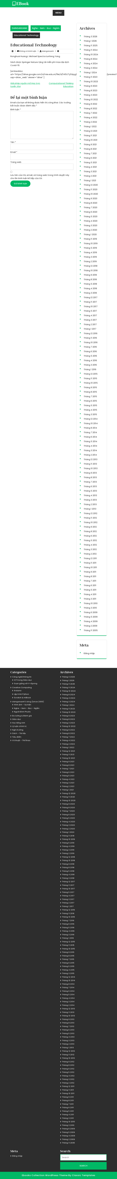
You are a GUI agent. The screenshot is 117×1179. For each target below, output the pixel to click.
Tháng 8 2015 (90, 391)
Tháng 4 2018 (90, 288)
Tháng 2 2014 (90, 454)
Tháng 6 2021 (90, 157)
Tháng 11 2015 (90, 378)
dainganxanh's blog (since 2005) (28, 701)
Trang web (15, 162)
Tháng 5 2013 (90, 490)
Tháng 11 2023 (90, 76)
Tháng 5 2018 (90, 283)
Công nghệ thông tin (22, 677)
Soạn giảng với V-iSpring (25, 683)
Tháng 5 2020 (90, 216)
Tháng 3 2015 (90, 414)
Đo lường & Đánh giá (22, 715)
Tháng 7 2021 (90, 153)
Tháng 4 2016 (90, 360)
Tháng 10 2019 (91, 243)
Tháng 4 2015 (90, 409)
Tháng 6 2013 (90, 486)
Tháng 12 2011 (90, 558)
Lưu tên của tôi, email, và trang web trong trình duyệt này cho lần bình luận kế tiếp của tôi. (39, 177)
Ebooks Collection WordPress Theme (45, 1175)
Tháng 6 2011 (90, 585)
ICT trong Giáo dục (23, 680)
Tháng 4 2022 (90, 117)
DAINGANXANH (19, 28)
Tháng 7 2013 (90, 481)
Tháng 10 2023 (91, 81)
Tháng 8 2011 (90, 576)
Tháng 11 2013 (90, 463)
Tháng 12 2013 (90, 459)
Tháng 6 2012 (90, 535)
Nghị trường (17, 730)
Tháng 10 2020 (91, 193)
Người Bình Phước (22, 711)
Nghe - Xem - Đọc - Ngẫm (45, 28)
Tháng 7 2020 (90, 207)
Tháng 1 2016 (90, 369)
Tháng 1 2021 (90, 180)
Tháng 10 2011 (90, 567)
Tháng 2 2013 (90, 504)
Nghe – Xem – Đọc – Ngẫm (27, 708)
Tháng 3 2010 (90, 607)
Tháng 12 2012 (90, 513)
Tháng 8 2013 (90, 477)
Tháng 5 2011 (90, 589)
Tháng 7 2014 (90, 432)
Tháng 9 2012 (90, 526)
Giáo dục (16, 719)
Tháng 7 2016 (90, 346)
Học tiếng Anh (18, 722)
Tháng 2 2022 (90, 121)
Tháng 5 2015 (90, 405)
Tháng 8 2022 (90, 108)
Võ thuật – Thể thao (21, 740)
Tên (13, 142)
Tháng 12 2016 (90, 333)
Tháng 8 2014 (90, 427)
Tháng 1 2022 (90, 126)
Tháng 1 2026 (90, 40)
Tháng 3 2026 (90, 36)
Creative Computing (22, 687)
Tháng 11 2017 (90, 301)
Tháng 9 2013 (90, 472)
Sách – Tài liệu (19, 733)
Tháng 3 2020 (90, 225)
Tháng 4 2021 (90, 166)
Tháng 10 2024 (91, 54)
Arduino (18, 690)
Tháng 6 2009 (90, 612)
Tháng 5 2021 (90, 162)
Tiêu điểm (16, 737)
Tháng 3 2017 (90, 319)
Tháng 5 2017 (90, 310)
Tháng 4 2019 (90, 252)
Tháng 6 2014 (90, 436)
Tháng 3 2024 (90, 67)
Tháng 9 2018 (90, 274)
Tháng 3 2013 (90, 499)
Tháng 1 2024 (90, 72)
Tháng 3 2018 (90, 292)
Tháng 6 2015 (90, 400)
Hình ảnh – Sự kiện (22, 704)
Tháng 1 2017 (90, 328)
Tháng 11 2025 (91, 45)
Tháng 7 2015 (90, 396)
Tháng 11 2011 (90, 562)
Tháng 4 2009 (91, 621)
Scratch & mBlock (22, 697)
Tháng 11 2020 (90, 189)
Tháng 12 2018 (90, 265)
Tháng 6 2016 (90, 351)
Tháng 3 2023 (90, 94)
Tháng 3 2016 (90, 364)
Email (13, 152)
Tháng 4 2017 (90, 315)
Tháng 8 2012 (90, 531)
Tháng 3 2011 (90, 598)
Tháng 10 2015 (91, 382)
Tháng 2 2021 (90, 175)
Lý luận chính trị (19, 726)
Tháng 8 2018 (90, 279)
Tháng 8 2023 (90, 90)
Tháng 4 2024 (91, 63)
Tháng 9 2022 (90, 103)
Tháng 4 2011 (90, 594)
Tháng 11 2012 (90, 517)
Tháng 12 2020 (91, 184)
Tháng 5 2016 (90, 355)
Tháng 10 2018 (91, 270)
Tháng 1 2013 (90, 508)
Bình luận (15, 109)
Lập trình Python (21, 694)
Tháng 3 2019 (90, 256)
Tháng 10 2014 (91, 423)
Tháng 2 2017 (90, 324)
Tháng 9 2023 (90, 85)
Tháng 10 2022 (91, 99)
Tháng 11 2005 (91, 630)
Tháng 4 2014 (90, 445)
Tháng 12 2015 (91, 373)
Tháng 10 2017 (91, 306)
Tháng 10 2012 (90, 522)
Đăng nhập (89, 653)
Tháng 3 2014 (90, 450)
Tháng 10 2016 (91, 342)
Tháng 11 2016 (90, 337)
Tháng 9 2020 (90, 198)
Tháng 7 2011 (90, 580)
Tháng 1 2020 (90, 234)
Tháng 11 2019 (90, 238)
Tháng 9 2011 (90, 571)
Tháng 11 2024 (91, 49)
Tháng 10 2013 (91, 468)
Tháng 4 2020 (90, 220)
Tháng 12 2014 (91, 418)
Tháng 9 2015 (90, 387)
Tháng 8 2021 (90, 148)
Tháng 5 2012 (90, 540)
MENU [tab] (58, 12)
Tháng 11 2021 (90, 135)
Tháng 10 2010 (91, 603)
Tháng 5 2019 (90, 247)
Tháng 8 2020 (90, 202)
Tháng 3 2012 (90, 549)
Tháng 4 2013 (90, 495)
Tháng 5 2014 (90, 441)
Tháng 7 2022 (90, 112)
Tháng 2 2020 (90, 229)
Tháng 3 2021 (90, 171)
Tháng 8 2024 (90, 58)
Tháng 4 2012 (90, 544)
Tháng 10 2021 (90, 139)
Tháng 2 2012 (90, 553)
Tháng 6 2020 (90, 211)
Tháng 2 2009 (90, 625)
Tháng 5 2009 (91, 616)
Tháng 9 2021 (90, 144)
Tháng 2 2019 (90, 261)
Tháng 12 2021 (90, 130)
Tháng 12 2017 (90, 297)
